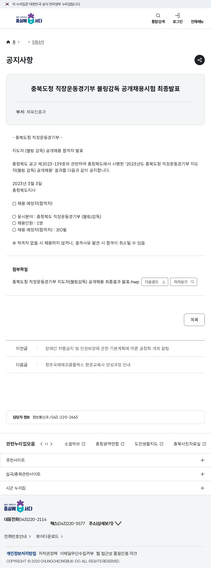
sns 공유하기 (199, 60)
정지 (46, 443)
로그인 (178, 21)
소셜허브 (72, 443)
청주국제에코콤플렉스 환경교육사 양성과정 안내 (88, 364)
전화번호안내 (15, 536)
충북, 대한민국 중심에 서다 (30, 18)
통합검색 (158, 21)
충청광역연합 (107, 443)
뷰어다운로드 (47, 536)
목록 (194, 319)
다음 (51, 443)
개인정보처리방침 (21, 553)
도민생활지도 (146, 443)
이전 (41, 443)
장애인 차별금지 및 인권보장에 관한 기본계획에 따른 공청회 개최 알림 (107, 348)
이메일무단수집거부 (77, 553)
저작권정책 (48, 553)
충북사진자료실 (187, 443)
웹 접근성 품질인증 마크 (116, 553)
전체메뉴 (197, 21)
